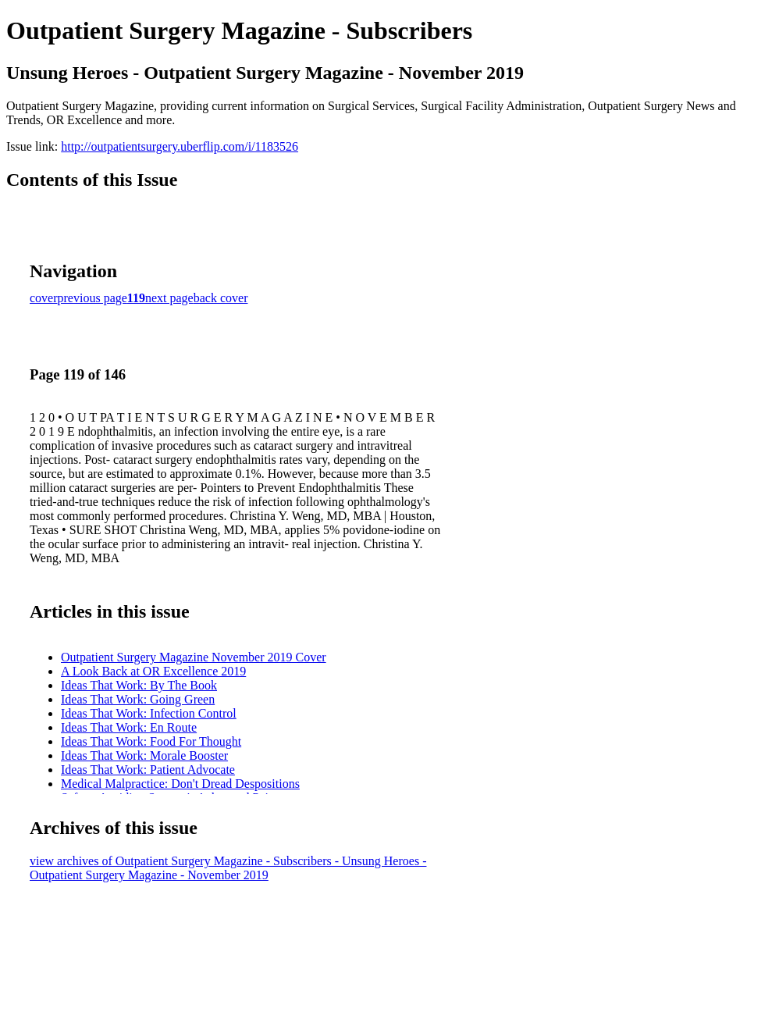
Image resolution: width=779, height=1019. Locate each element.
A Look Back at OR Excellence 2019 (153, 671)
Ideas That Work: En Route (129, 727)
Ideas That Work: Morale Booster (144, 755)
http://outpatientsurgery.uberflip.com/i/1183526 (179, 146)
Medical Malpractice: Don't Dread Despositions (180, 783)
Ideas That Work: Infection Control (149, 713)
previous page (92, 298)
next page (169, 298)
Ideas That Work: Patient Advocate (148, 769)
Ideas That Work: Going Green (138, 699)
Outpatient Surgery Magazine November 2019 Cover (193, 657)
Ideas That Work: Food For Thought (151, 741)
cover (44, 298)
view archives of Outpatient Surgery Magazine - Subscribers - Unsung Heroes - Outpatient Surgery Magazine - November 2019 (228, 868)
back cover (221, 298)
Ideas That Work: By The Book (139, 685)
